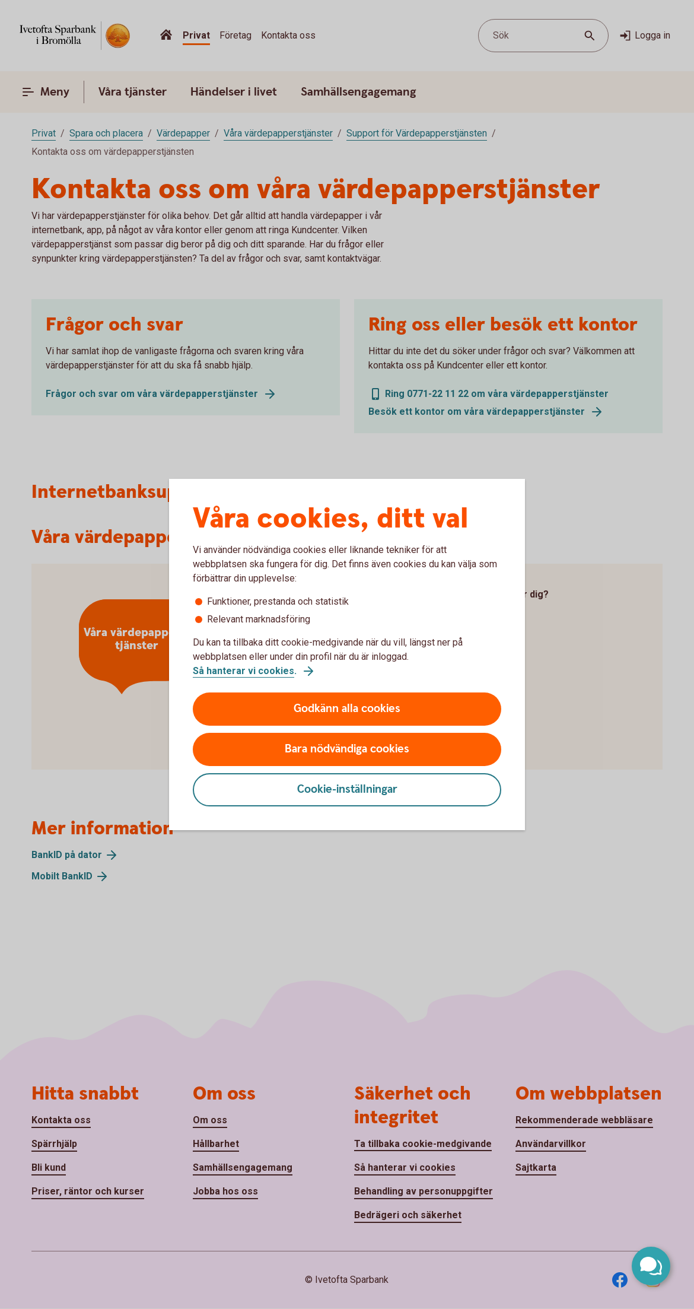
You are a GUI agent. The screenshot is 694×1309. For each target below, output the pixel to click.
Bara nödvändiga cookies (347, 749)
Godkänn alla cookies (347, 708)
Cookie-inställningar (347, 789)
